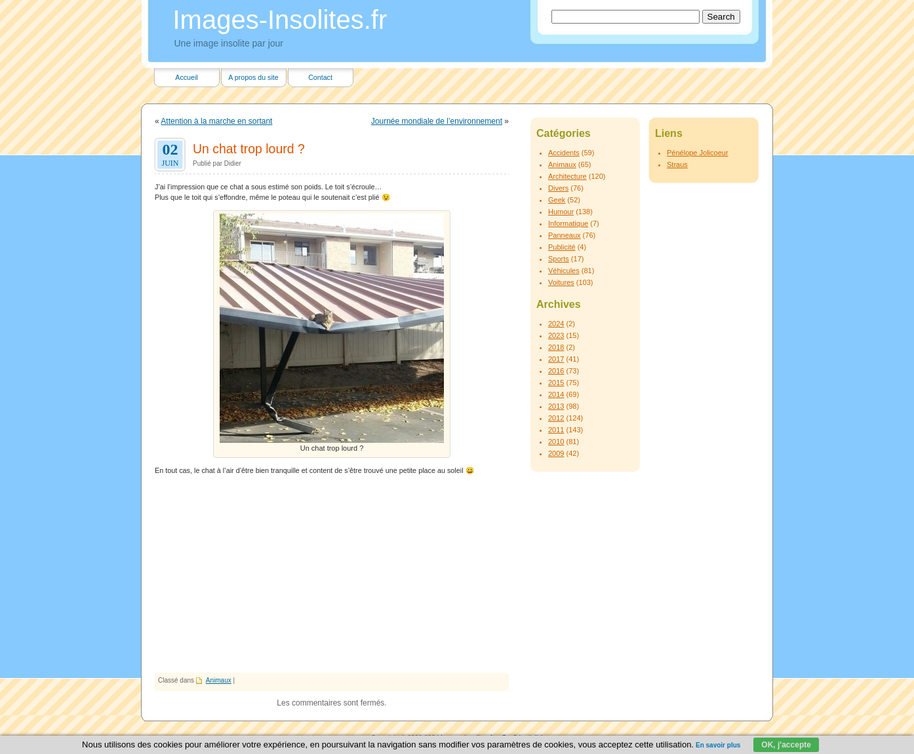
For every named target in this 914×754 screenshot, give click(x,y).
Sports (558, 259)
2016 (556, 371)
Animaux (218, 680)
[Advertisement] (332, 574)
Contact (320, 77)
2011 (556, 430)
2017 (556, 359)
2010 (556, 441)
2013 (556, 406)
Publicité (562, 247)
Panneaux (564, 235)
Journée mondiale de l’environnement (436, 121)
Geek (556, 200)
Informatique (568, 223)
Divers (558, 188)
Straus (677, 164)
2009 (556, 453)
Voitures (561, 282)
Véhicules (564, 270)
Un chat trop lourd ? (249, 148)
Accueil (186, 77)
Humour (561, 212)
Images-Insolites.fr (280, 19)
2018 (556, 347)
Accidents (564, 153)
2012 (556, 418)
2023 (556, 335)
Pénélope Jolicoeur (697, 153)
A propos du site (253, 77)
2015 (556, 382)
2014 (556, 394)
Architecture (567, 176)
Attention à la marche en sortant (216, 121)
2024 (556, 324)
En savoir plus (718, 745)
